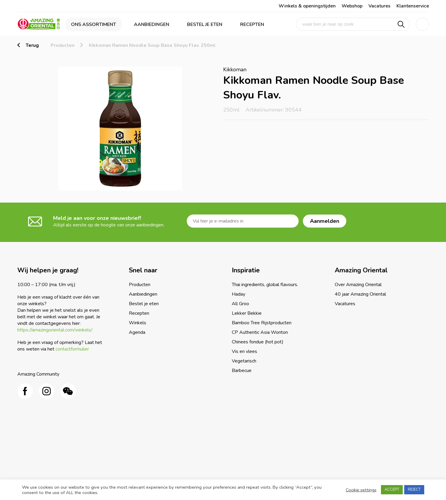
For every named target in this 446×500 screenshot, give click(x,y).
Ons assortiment (93, 24)
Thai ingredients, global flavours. (265, 284)
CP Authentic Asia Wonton (260, 332)
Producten (63, 45)
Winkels (137, 323)
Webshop (352, 6)
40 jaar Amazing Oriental (360, 294)
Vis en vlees (244, 351)
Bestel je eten (204, 24)
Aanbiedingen (151, 24)
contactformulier (72, 349)
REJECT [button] (414, 489)
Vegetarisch (244, 361)
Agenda (137, 332)
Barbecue (241, 370)
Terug (32, 45)
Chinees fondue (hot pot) (257, 342)
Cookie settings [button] (361, 490)
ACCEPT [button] (392, 489)
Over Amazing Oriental (358, 284)
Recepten (252, 24)
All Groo (240, 303)
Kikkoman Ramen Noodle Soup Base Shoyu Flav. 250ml (152, 45)
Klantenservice (412, 6)
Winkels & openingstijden (307, 6)
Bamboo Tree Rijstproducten (261, 323)
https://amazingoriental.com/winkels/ (54, 330)
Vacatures (379, 6)
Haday (238, 294)
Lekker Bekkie (247, 313)
